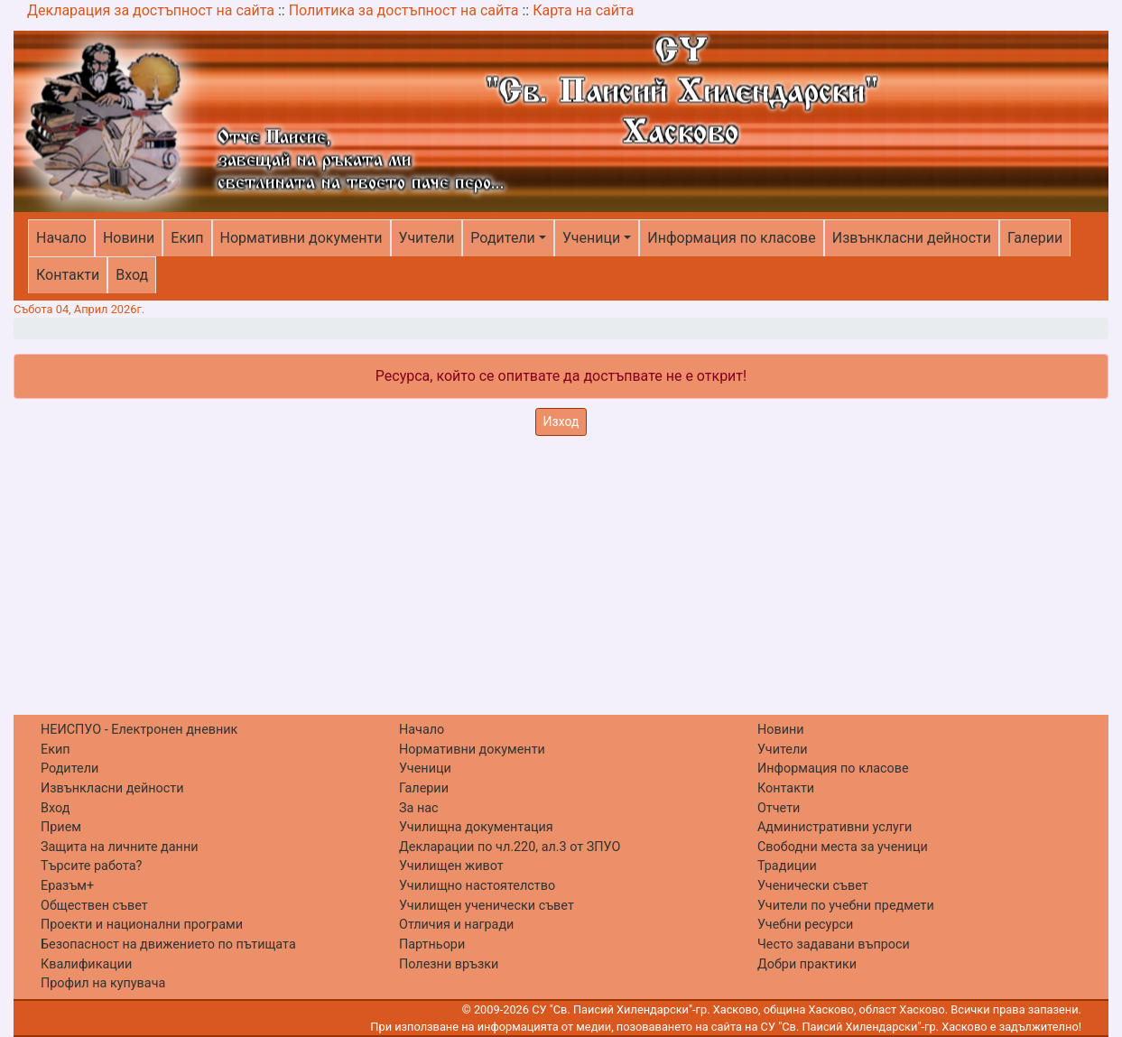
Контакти (67, 274)
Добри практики (807, 964)
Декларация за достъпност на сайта (150, 10)
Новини (128, 237)
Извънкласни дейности (911, 237)
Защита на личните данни (120, 847)
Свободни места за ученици (842, 847)
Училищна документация (476, 827)
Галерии (1034, 237)
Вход (132, 274)
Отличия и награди (456, 924)
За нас (419, 808)
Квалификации (86, 964)
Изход (561, 421)
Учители (427, 237)
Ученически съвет (812, 885)
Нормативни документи (301, 237)
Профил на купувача (103, 983)
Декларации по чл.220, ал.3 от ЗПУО (509, 847)
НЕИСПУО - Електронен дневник (139, 729)
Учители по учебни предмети (845, 905)
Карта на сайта (583, 10)
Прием (61, 827)
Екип (187, 237)
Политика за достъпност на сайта (404, 10)
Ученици (591, 237)
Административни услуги (834, 827)
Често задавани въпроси (833, 944)
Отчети (778, 808)
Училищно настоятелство (477, 885)
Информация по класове (731, 237)
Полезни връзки (448, 964)
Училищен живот (451, 866)
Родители (502, 237)
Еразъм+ (67, 885)
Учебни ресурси (805, 924)
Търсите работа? (91, 866)
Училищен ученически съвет (486, 905)
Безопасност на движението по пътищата (168, 944)
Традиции (787, 866)
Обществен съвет (94, 905)
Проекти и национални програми (142, 924)
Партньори (432, 944)
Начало (61, 237)
